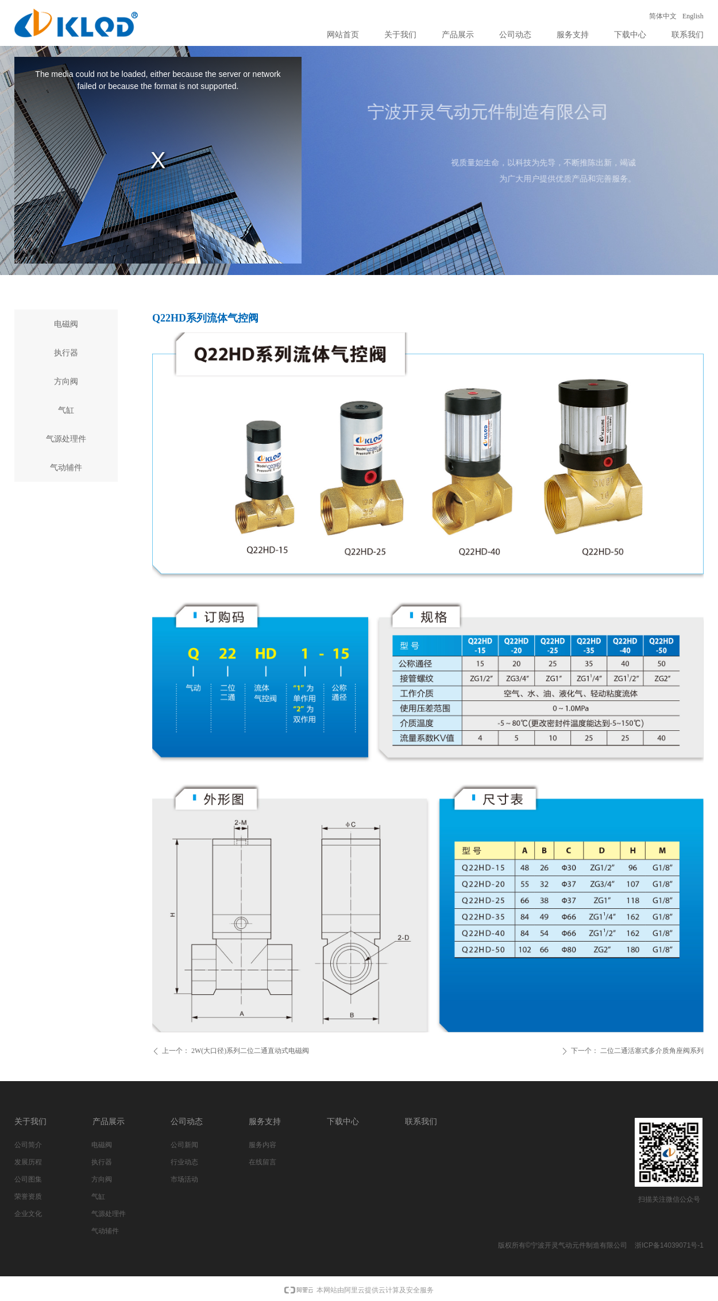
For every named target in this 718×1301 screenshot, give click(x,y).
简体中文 (663, 16)
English (693, 16)
